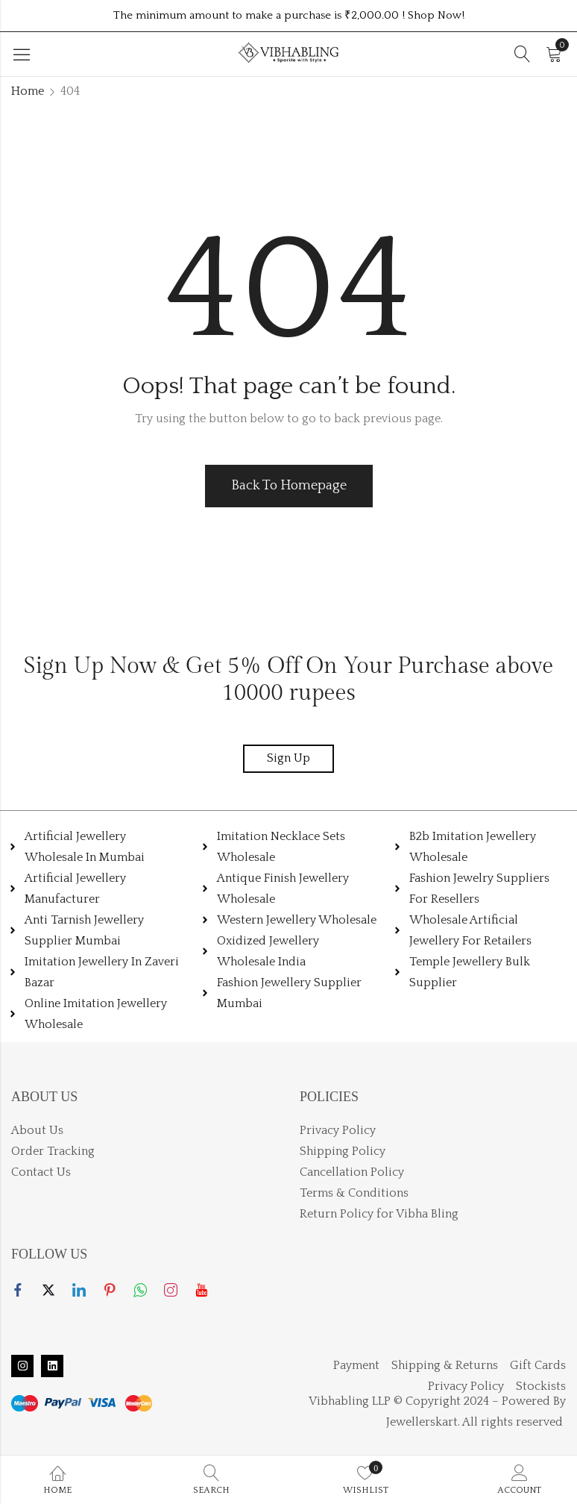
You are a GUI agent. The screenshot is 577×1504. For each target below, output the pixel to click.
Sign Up (288, 758)
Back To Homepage (289, 485)
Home (27, 91)
